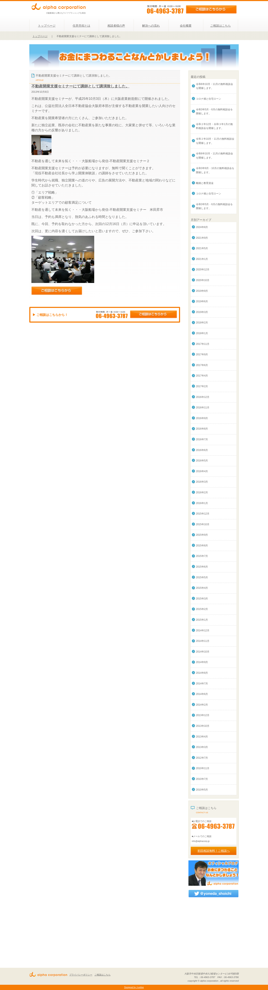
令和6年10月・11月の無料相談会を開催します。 (214, 86)
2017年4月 (202, 375)
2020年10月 (202, 280)
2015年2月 (202, 609)
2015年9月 (202, 534)
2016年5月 (202, 460)
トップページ (46, 25)
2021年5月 (202, 248)
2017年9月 (202, 354)
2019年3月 (202, 312)
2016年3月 (202, 481)
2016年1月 (202, 503)
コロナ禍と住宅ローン (208, 98)
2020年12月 (202, 269)
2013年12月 (202, 715)
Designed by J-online (134, 987)
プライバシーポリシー (80, 974)
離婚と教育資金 (205, 183)
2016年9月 (202, 418)
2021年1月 (202, 259)
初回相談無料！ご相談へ (213, 850)
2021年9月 (202, 237)
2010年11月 (202, 768)
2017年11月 (202, 344)
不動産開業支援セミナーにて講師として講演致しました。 (80, 86)
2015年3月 (202, 598)
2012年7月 (202, 757)
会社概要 (186, 25)
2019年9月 (202, 290)
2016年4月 (202, 471)
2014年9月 (202, 662)
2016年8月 (202, 428)
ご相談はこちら (220, 25)
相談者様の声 (116, 25)
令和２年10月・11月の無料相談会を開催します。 (215, 141)
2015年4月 (202, 587)
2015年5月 (202, 577)
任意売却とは (81, 25)
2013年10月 (202, 725)
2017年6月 (202, 365)
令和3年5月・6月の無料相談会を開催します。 (214, 111)
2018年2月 (202, 322)
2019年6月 (202, 301)
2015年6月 (202, 566)
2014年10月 (202, 651)
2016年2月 (202, 492)
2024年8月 (202, 227)
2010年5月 (202, 789)
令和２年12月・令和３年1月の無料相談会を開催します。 (214, 126)
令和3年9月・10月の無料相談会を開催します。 (215, 170)
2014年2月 (202, 704)
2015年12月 (202, 513)
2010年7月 (202, 779)
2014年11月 (202, 641)
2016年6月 (202, 450)
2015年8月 (202, 545)
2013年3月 (202, 747)
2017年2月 (202, 386)
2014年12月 (202, 630)
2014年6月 (202, 694)
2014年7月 (202, 683)
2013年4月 (202, 736)
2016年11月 (202, 407)
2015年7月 (202, 556)
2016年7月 (202, 439)
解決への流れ (151, 25)
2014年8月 (202, 672)
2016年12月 (202, 397)
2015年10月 (202, 524)
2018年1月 (202, 333)
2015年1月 (202, 619)
